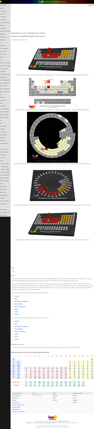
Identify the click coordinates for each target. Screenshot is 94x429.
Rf (34, 378)
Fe (51, 368)
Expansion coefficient (7, 88)
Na (17, 365)
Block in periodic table (7, 22)
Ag (63, 372)
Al (71, 365)
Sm (50, 383)
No (84, 386)
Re (46, 375)
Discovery (3, 60)
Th (34, 386)
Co (55, 368)
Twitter (56, 398)
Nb (38, 372)
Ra (22, 378)
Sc (30, 368)
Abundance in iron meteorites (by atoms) (26, 36)
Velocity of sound (5, 209)
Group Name (4, 97)
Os (51, 375)
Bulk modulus (5, 34)
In (71, 372)
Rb (17, 372)
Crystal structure (5, 51)
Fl (75, 378)
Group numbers (5, 100)
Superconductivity (6, 195)
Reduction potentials (6, 178)
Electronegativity (5, 77)
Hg (67, 375)
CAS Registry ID (5, 37)
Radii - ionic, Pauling (6, 163)
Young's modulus (5, 215)
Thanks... (76, 402)
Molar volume (5, 140)
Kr (92, 368)
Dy (67, 383)
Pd (59, 372)
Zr (34, 372)
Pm (46, 383)
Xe (92, 372)
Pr (38, 383)
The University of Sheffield (51, 422)
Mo (42, 372)
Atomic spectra (5, 17)
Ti (34, 368)
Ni (59, 368)
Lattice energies (5, 126)
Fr (17, 378)
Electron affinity (5, 71)
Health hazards (5, 106)
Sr (22, 372)
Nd (42, 383)
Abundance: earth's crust (22, 411)
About (75, 398)
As (80, 368)
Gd (59, 383)
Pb (76, 375)
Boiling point (4, 25)
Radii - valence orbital (7, 169)
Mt (55, 378)
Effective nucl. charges (7, 63)
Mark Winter (41, 422)
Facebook (57, 395)
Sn (76, 372)
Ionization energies (6, 117)
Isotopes (3, 123)
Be (22, 362)
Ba (22, 375)
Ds (59, 378)
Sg (42, 378)
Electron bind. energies (7, 65)
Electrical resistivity (6, 68)
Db (38, 378)
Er (75, 383)
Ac (30, 386)
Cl (88, 365)
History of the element (7, 109)
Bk (63, 386)
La (30, 383)
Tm (80, 383)
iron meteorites (22, 304)
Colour (3, 42)
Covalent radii (5, 45)
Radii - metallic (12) (6, 166)
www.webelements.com (66, 421)
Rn (92, 375)
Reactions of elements (7, 175)
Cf (67, 386)
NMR (2, 146)
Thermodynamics (6, 204)
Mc (80, 378)
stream (20, 311)
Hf (34, 375)
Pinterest (57, 400)
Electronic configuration (7, 80)
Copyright (76, 400)
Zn (67, 368)
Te (84, 372)
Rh (55, 372)
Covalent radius (20, 407)
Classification (4, 40)
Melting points (5, 137)
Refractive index (5, 186)
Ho (71, 383)
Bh (46, 378)
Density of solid (5, 54)
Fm (75, 386)
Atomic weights (5, 19)
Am (55, 386)
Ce (34, 383)
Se (84, 368)
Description (4, 57)
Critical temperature (6, 48)
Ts (88, 378)
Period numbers (5, 155)
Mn (46, 368)
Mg (22, 365)
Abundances (4, 8)
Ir (54, 375)
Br (88, 368)
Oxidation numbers (6, 152)
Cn (67, 378)
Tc (46, 372)
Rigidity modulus (5, 189)
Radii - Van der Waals (7, 172)
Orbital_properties (6, 149)
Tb (63, 383)
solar (19, 299)
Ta (38, 375)
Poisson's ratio (5, 158)
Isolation (3, 120)
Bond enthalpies (5, 28)
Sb (80, 372)
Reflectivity (4, 183)
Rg (63, 378)
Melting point (19, 398)
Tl (71, 375)
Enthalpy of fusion (6, 86)
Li (17, 362)
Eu (55, 383)
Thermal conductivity (7, 201)
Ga (71, 368)
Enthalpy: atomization (7, 83)
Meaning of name (6, 134)
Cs (17, 375)
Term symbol (4, 198)
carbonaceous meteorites (25, 301)
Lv (84, 378)
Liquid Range (4, 129)
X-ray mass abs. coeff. (7, 212)
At (88, 375)
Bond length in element (7, 31)
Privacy (75, 395)
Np (46, 386)
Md (80, 386)
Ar (92, 365)
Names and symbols (6, 143)
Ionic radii (3, 160)
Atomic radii (4, 14)
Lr (30, 378)
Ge (75, 368)
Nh (71, 378)
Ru (51, 372)
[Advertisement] (54, 19)
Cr (42, 368)
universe (20, 296)
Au (63, 375)
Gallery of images (43, 36)
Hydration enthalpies (6, 111)
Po (84, 375)
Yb (84, 383)
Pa (38, 386)
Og (92, 378)
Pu (51, 386)
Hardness (3, 103)
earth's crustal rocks (23, 306)
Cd (67, 372)
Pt (59, 375)
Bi (79, 375)
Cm (59, 386)
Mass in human (5, 132)
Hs (51, 378)
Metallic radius (19, 409)
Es (71, 386)
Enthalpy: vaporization (7, 91)
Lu (30, 375)
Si (75, 365)
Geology (3, 94)
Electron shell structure (7, 74)
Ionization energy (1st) (21, 404)
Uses (2, 206)
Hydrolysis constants (7, 114)
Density (18, 400)
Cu (63, 368)
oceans (20, 309)
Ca (22, 368)
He (92, 359)
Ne (92, 362)
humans (20, 314)
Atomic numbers (5, 11)
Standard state (5, 192)
